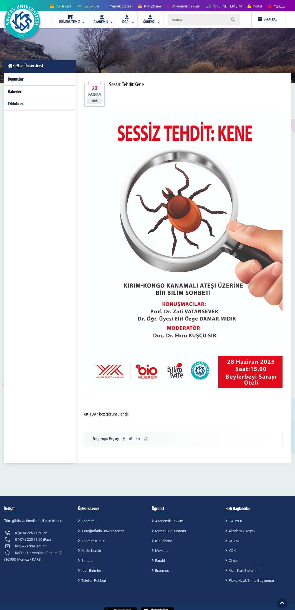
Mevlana (161, 551)
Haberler (14, 91)
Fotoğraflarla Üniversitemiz (102, 531)
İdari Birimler (91, 570)
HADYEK (235, 521)
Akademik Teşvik (242, 531)
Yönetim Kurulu (93, 541)
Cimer (233, 560)
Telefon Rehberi (93, 580)
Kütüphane (163, 541)
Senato (86, 560)
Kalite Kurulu (91, 551)
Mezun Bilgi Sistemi (170, 531)
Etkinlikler (16, 103)
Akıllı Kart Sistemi (242, 570)
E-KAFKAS (267, 19)
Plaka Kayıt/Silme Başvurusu (251, 580)
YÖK (232, 551)
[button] (276, 6)
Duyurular (15, 79)
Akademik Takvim (169, 521)
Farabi (160, 560)
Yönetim (87, 521)
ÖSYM (234, 541)
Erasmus (162, 570)
